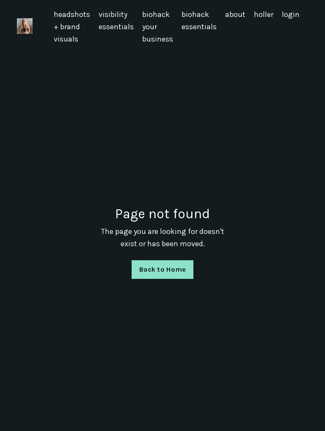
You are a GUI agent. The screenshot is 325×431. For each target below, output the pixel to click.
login (291, 14)
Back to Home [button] (162, 269)
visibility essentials (116, 20)
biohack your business (157, 27)
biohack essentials (199, 20)
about (235, 14)
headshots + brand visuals (72, 27)
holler (263, 14)
